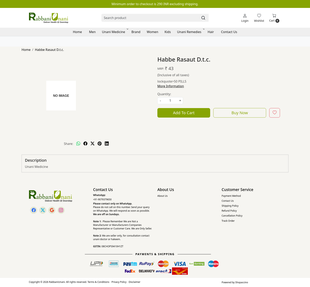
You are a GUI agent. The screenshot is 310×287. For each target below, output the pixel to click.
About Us (162, 196)
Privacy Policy (119, 282)
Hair (211, 32)
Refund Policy (229, 210)
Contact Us (229, 32)
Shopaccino (241, 282)
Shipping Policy (230, 205)
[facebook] (85, 143)
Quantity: (164, 94)
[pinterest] (99, 143)
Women (152, 32)
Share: (68, 144)
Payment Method (231, 196)
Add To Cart (184, 112)
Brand (135, 32)
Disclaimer (134, 282)
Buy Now (240, 112)
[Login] (245, 18)
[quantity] (170, 100)
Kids (167, 32)
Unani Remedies (190, 32)
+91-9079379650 (102, 199)
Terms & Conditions (98, 282)
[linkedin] (106, 143)
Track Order (228, 220)
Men (92, 32)
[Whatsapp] (78, 143)
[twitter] (92, 143)
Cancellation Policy (232, 215)
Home (77, 32)
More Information (170, 86)
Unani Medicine (115, 32)
